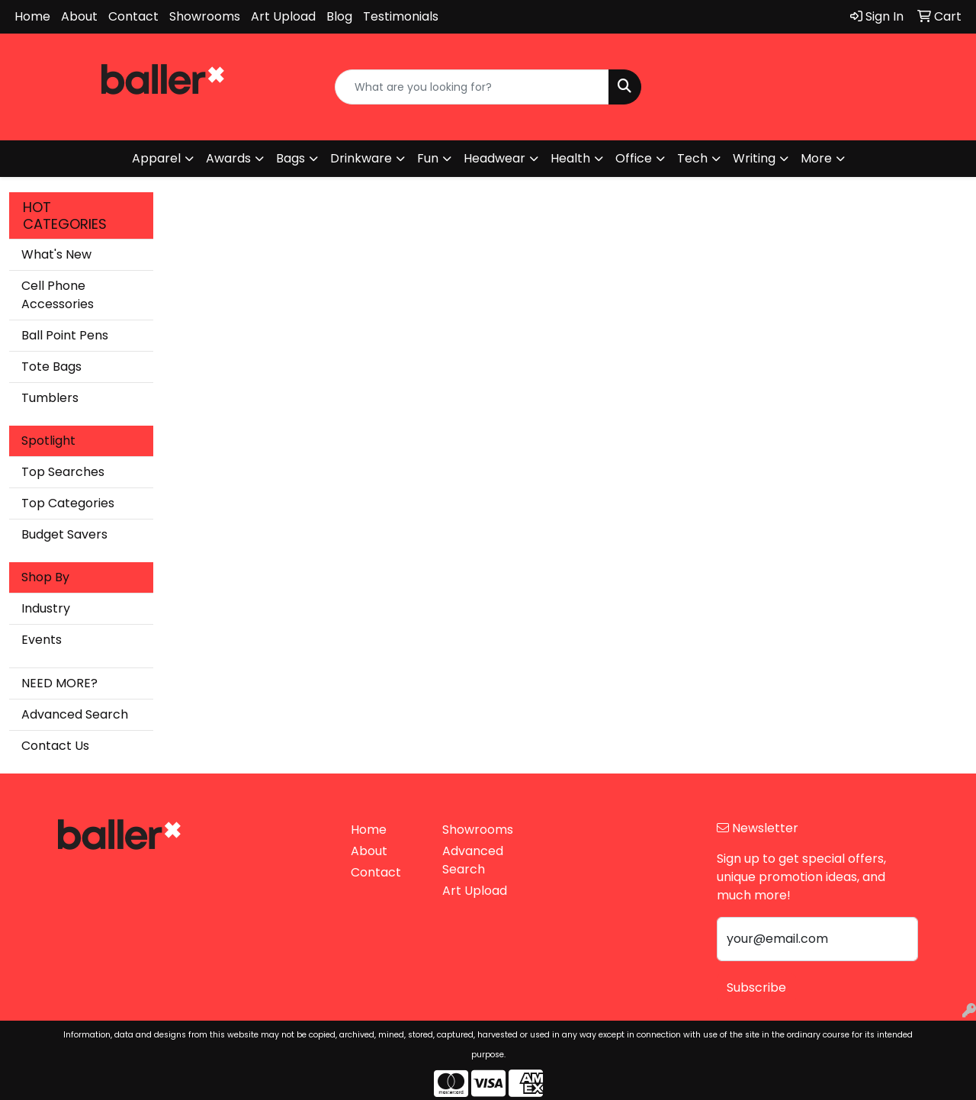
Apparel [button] (156, 158)
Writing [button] (754, 158)
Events (41, 639)
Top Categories (67, 503)
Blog (339, 16)
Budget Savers (64, 534)
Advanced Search (74, 714)
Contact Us (55, 745)
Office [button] (633, 158)
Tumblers (50, 398)
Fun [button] (427, 158)
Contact (133, 16)
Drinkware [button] (361, 158)
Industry (45, 608)
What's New (56, 254)
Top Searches (62, 472)
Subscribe (756, 987)
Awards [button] (228, 158)
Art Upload (283, 16)
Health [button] (570, 158)
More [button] (816, 158)
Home (32, 16)
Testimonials (400, 16)
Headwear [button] (494, 158)
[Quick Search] (472, 87)
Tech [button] (692, 158)
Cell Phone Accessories (57, 295)
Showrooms (204, 16)
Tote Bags (51, 366)
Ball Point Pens (64, 335)
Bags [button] (290, 158)
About (79, 16)
